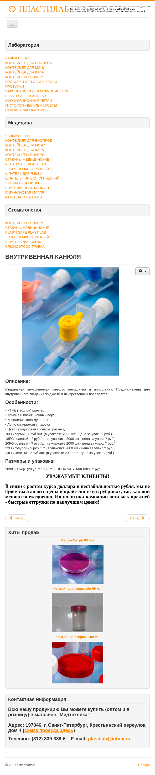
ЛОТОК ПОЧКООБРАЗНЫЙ (27, 169)
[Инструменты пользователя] (142, 271)
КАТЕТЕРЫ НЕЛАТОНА (24, 197)
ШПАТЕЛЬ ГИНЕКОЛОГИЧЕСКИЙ (32, 178)
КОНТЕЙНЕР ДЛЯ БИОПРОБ (28, 63)
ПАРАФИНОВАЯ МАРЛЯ (24, 192)
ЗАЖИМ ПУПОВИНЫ (22, 183)
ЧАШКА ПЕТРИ (17, 58)
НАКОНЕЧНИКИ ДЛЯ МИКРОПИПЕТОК (36, 91)
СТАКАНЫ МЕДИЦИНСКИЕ (27, 159)
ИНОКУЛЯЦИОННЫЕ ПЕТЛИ (28, 101)
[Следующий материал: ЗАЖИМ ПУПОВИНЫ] (137, 518)
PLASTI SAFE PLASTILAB (25, 96)
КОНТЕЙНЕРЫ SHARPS (24, 77)
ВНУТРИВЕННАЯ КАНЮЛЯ (27, 188)
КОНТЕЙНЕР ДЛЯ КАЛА (24, 72)
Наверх (144, 765)
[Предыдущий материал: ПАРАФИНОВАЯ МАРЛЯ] (16, 518)
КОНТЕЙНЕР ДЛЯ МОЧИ (25, 68)
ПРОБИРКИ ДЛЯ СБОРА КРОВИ (31, 82)
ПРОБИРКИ (14, 86)
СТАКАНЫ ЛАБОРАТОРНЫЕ (28, 110)
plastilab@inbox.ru (109, 738)
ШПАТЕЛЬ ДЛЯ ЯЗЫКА (24, 174)
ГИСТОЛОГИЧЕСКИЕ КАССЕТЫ (31, 105)
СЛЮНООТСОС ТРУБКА (25, 247)
